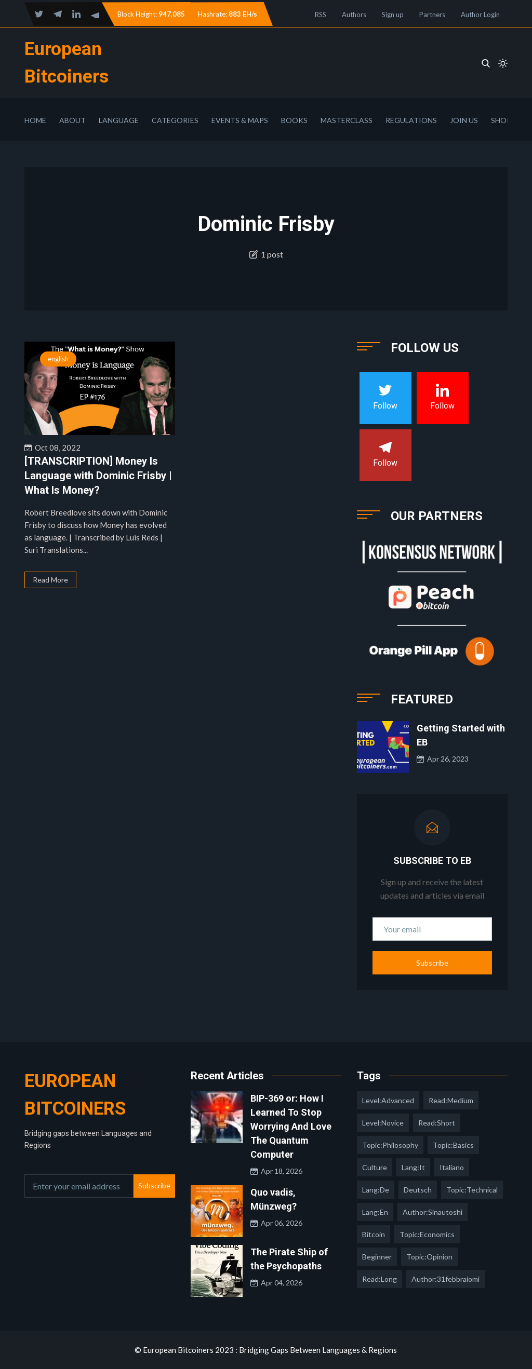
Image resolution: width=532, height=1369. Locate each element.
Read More (50, 579)
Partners (432, 14)
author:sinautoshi (432, 1212)
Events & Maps (239, 120)
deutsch (418, 1189)
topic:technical (472, 1189)
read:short (436, 1122)
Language (119, 120)
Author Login (480, 14)
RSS (320, 14)
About (72, 120)
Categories (175, 120)
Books (294, 120)
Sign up (393, 14)
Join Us (464, 120)
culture (374, 1167)
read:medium (451, 1100)
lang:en (375, 1212)
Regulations (411, 120)
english (58, 359)
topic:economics (427, 1234)
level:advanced (388, 1100)
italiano (452, 1167)
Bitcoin (373, 1234)
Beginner (377, 1256)
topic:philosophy (390, 1145)
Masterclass (347, 120)
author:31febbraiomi (445, 1279)
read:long (379, 1279)
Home (35, 120)
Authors (354, 14)
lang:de (375, 1189)
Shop (501, 120)
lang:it (413, 1167)
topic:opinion (429, 1256)
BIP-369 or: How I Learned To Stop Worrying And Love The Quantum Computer (290, 1126)
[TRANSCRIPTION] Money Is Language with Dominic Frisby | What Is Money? (98, 475)
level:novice (383, 1122)
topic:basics (453, 1145)
